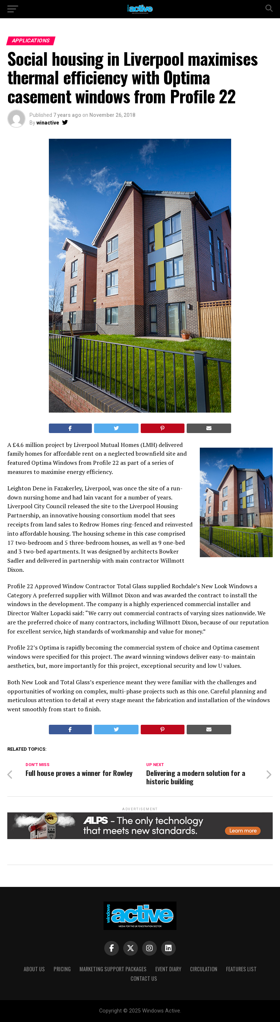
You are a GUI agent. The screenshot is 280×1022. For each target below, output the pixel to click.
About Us (34, 969)
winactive (47, 123)
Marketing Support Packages (113, 969)
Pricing (62, 969)
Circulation (203, 969)
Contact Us (144, 978)
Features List (241, 969)
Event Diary (168, 969)
